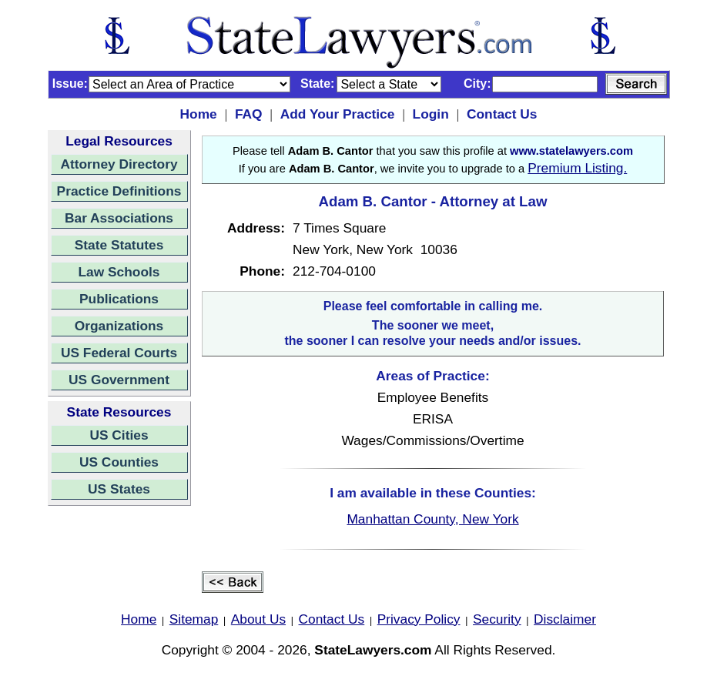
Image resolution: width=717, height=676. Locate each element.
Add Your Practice (337, 114)
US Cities (118, 435)
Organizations (119, 325)
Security (497, 619)
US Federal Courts (119, 352)
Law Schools (119, 271)
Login (431, 114)
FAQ (249, 114)
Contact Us (502, 114)
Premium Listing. (577, 168)
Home (198, 114)
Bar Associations (119, 218)
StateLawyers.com (372, 650)
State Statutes (119, 245)
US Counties (119, 462)
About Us (258, 619)
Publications (119, 298)
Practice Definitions (119, 191)
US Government (119, 379)
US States (119, 489)
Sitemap (194, 619)
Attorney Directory (118, 164)
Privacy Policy (419, 619)
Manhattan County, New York (432, 519)
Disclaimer (565, 619)
